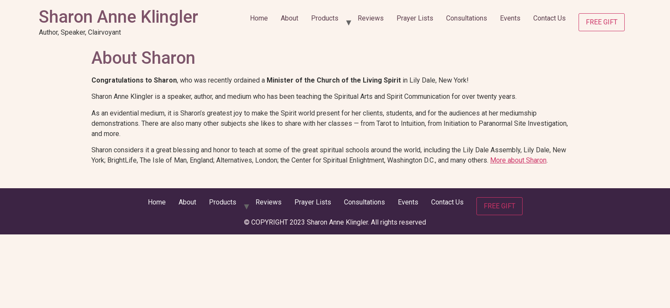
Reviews (371, 18)
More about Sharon (518, 160)
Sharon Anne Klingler (118, 17)
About (289, 18)
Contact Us (549, 18)
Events (510, 18)
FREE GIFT (601, 22)
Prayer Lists (415, 18)
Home (259, 18)
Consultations (466, 18)
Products (324, 18)
